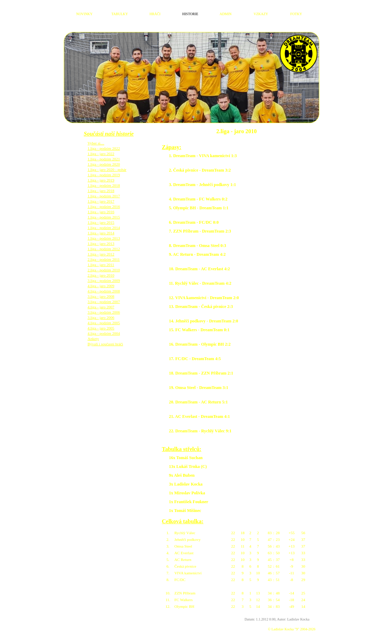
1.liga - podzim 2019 (104, 169)
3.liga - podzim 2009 (104, 275)
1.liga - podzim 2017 (104, 191)
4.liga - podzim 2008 (104, 286)
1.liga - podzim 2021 (104, 154)
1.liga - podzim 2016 (104, 201)
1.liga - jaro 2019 (101, 175)
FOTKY (296, 14)
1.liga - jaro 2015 (101, 217)
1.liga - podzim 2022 (104, 143)
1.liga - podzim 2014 (104, 222)
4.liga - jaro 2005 (101, 323)
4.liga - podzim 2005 (104, 317)
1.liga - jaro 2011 (101, 259)
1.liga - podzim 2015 (104, 212)
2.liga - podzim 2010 (104, 265)
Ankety (93, 333)
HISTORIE (190, 14)
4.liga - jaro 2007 (101, 302)
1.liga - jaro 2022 (101, 148)
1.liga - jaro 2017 (101, 196)
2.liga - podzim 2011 (104, 254)
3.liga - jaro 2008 (101, 291)
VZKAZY (260, 14)
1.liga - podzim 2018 (104, 180)
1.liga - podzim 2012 (104, 243)
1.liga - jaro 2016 (101, 206)
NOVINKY (84, 14)
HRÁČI (154, 14)
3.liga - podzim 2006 (104, 307)
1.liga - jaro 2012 (101, 249)
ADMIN (226, 14)
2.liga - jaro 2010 (101, 270)
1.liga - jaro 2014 (101, 228)
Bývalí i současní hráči (105, 338)
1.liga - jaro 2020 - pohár (107, 164)
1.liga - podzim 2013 (104, 233)
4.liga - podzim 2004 (104, 328)
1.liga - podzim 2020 (104, 159)
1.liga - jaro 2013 (101, 238)
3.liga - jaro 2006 (101, 312)
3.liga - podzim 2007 (104, 296)
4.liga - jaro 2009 (101, 280)
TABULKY (120, 14)
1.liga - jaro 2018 (101, 185)
